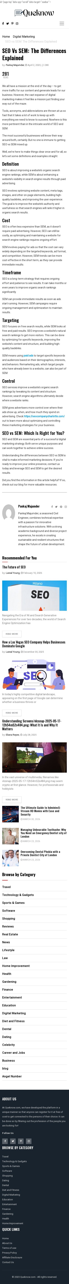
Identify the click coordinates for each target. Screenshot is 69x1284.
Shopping (7, 1175)
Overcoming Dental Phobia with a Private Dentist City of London (40, 853)
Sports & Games (11, 1166)
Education (7, 1199)
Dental (5, 1185)
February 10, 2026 (31, 573)
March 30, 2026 (30, 819)
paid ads (28, 355)
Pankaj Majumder (15, 65)
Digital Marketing (24, 36)
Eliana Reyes (12, 734)
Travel (5, 1156)
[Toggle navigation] (62, 23)
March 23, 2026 (30, 841)
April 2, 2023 (33, 65)
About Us (7, 1243)
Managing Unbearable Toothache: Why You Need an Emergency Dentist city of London (44, 833)
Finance (6, 1209)
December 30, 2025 (32, 651)
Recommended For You (19, 558)
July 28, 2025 (28, 734)
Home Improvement (12, 1223)
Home (6, 36)
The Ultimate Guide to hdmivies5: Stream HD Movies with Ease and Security (41, 810)
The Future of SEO (14, 567)
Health (5, 1218)
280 (45, 65)
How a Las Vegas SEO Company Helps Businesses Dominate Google (33, 644)
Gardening (7, 1214)
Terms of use (9, 1248)
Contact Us (8, 1262)
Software (7, 1171)
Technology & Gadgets (14, 1161)
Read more (12, 634)
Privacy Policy (9, 1252)
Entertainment (9, 1204)
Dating (5, 1180)
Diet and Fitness (10, 1190)
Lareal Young (13, 573)
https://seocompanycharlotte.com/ (44, 416)
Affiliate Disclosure (12, 1257)
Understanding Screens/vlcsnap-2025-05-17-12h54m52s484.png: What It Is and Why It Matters (31, 725)
